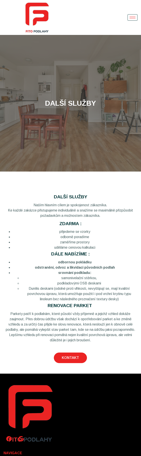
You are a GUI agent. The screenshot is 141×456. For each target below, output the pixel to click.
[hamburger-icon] (132, 17)
